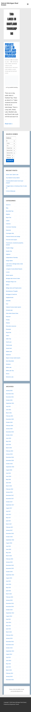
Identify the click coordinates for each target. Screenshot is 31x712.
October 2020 (9, 422)
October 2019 (9, 435)
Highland (8, 254)
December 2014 (10, 603)
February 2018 (9, 489)
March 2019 (9, 447)
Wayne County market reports (13, 358)
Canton (8, 220)
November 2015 (10, 568)
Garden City (9, 251)
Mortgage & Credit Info (11, 294)
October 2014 (9, 609)
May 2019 (8, 441)
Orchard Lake (9, 310)
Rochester (8, 329)
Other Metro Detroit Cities (12, 313)
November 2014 (10, 606)
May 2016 (8, 552)
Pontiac (8, 319)
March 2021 (9, 412)
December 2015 (10, 565)
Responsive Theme (14, 704)
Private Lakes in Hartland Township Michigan (10, 50)
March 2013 (9, 670)
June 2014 (8, 622)
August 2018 (9, 470)
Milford (7, 284)
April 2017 (8, 520)
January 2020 (9, 428)
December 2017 (10, 495)
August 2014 (9, 616)
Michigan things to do (11, 281)
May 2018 (8, 479)
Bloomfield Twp (9, 211)
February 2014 (9, 635)
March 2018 (9, 486)
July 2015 (8, 581)
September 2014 (10, 613)
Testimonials (9, 345)
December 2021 (10, 393)
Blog (7, 208)
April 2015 (8, 590)
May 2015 (8, 587)
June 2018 (8, 476)
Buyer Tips (8, 217)
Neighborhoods (9, 297)
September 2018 (10, 466)
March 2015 (9, 593)
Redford (8, 323)
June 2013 (8, 660)
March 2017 (9, 524)
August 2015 (9, 578)
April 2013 (8, 667)
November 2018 (10, 460)
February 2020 (9, 425)
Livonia (7, 272)
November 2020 (10, 419)
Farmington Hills (10, 233)
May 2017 (8, 517)
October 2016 (9, 536)
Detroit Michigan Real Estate (9, 4)
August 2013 (9, 654)
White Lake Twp (10, 370)
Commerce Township (11, 227)
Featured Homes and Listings (13, 236)
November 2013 (10, 644)
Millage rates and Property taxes (13, 288)
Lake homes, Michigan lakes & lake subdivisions (11, 65)
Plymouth (8, 316)
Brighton (8, 214)
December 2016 (10, 533)
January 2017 (9, 530)
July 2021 (8, 406)
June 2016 (8, 549)
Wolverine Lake (9, 377)
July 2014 (8, 619)
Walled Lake (9, 351)
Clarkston (8, 223)
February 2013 (9, 673)
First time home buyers (11, 239)
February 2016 (9, 559)
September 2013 (10, 651)
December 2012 (10, 679)
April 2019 (8, 444)
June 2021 (8, 409)
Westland (8, 364)
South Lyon (8, 342)
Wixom (7, 373)
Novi (7, 304)
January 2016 (9, 562)
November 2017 (10, 498)
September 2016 (10, 540)
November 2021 (10, 397)
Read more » (9, 123)
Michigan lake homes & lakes (13, 278)
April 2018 (8, 482)
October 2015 (9, 571)
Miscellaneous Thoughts (12, 291)
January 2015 (9, 600)
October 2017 (9, 501)
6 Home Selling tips (10, 191)
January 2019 (9, 454)
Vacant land (9, 348)
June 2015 (8, 584)
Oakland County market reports (13, 307)
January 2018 (9, 492)
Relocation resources (11, 326)
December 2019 (10, 431)
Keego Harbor (9, 260)
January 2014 (9, 638)
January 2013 (9, 676)
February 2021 (9, 416)
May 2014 (8, 625)
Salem (7, 335)
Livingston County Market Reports (14, 269)
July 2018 (8, 473)
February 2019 (9, 451)
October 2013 (9, 647)
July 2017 (8, 511)
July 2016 (8, 546)
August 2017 (9, 508)
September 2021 (10, 403)
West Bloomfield (10, 361)
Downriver (8, 230)
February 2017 (9, 527)
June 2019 (8, 438)
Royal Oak (8, 332)
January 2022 (9, 390)
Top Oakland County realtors (13, 177)
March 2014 (9, 632)
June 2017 (8, 514)
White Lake (8, 367)
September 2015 (10, 574)
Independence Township (12, 257)
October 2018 (9, 463)
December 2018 (10, 457)
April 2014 (8, 628)
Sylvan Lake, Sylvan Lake (12, 174)
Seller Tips (8, 338)
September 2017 (10, 505)
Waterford (8, 354)
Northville (8, 300)
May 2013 (8, 663)
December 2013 (10, 641)
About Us (8, 204)
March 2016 (9, 555)
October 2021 (9, 400)
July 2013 (8, 657)
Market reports (9, 275)
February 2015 (9, 597)
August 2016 (9, 543)
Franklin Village (9, 248)
